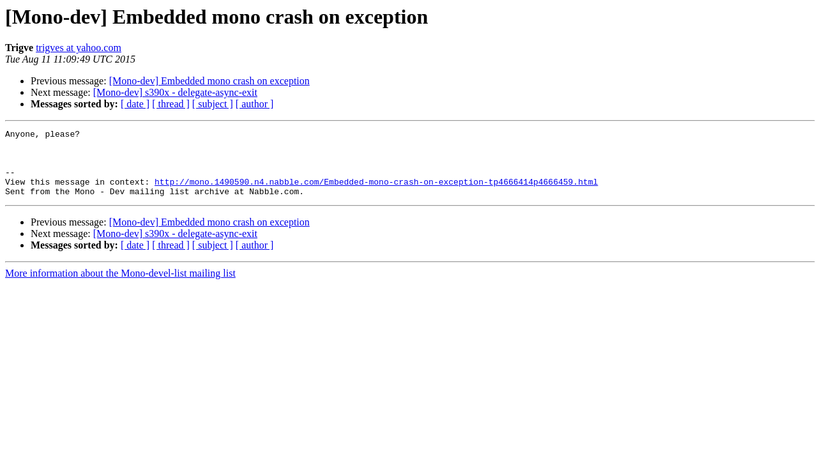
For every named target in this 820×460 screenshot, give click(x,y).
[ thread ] (171, 103)
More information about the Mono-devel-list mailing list (120, 286)
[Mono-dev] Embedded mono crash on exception (209, 80)
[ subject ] (212, 103)
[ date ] (135, 103)
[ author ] (255, 103)
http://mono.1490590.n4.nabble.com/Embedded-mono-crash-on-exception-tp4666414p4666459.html (376, 193)
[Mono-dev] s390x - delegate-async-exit (175, 92)
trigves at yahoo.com (78, 47)
